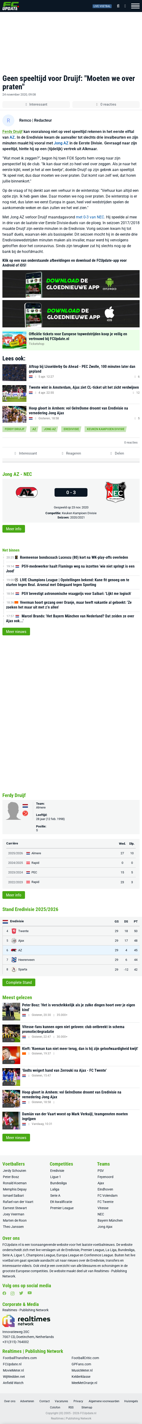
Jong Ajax (105, 1227)
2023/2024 (15, 872)
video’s (26, 1266)
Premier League (62, 1208)
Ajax (101, 1183)
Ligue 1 (55, 1177)
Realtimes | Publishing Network (71, 1418)
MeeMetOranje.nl (84, 1383)
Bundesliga (58, 1183)
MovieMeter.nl (13, 1370)
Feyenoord (105, 1177)
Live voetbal (102, 6)
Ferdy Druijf (12, 131)
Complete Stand (19, 982)
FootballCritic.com (85, 1358)
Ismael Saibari (13, 1195)
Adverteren (27, 1401)
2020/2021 (77, 517)
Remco (25, 120)
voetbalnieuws (104, 1245)
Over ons (9, 1401)
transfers (112, 1260)
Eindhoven (105, 1189)
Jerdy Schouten (14, 1171)
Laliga (54, 1189)
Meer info (13, 528)
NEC (101, 1214)
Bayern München (110, 1220)
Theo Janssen (13, 1227)
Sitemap (86, 1407)
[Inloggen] (124, 6)
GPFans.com (81, 1364)
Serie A (55, 1195)
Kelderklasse (81, 1376)
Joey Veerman (13, 1214)
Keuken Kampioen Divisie (105, 429)
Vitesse (103, 1208)
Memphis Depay (15, 1189)
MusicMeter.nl (82, 1370)
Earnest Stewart (15, 1208)
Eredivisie (71, 429)
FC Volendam (107, 1195)
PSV (101, 1171)
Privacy (78, 1401)
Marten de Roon (15, 1220)
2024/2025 (15, 863)
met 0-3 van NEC (90, 217)
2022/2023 (15, 882)
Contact (44, 1401)
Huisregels (131, 1401)
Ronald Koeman (15, 1183)
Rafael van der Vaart (18, 1202)
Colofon (55, 1407)
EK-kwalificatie (61, 1202)
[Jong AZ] (27, 492)
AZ (12, 137)
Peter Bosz (11, 1177)
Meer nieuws (16, 631)
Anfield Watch (13, 1383)
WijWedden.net (14, 1376)
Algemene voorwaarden (104, 1401)
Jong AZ (61, 143)
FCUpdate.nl (11, 1245)
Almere (41, 807)
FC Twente (105, 1202)
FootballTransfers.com (20, 1358)
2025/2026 (15, 853)
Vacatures (61, 1401)
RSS (71, 1407)
